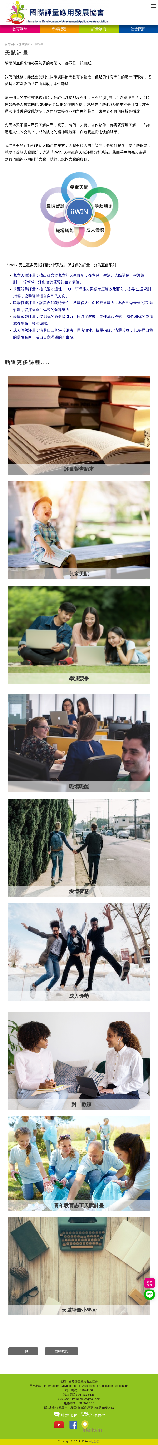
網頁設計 (94, 1441)
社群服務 (65, 1415)
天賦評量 (38, 44)
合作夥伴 (92, 1415)
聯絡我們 (61, 1351)
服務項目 (10, 44)
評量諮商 (24, 44)
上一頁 (23, 1351)
